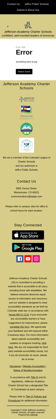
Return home (24, 71)
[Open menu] (7, 26)
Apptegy (34, 415)
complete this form (19, 327)
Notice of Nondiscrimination (28, 370)
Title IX (34, 377)
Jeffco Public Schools (36, 4)
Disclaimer (15, 366)
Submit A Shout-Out (28, 10)
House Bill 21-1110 (19, 314)
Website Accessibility (34, 366)
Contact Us (13, 4)
